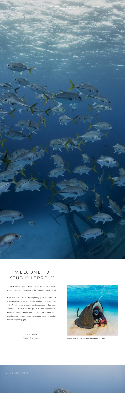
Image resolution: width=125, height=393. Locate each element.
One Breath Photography (76, 6)
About (96, 6)
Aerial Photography (69, 9)
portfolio (54, 6)
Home (42, 6)
